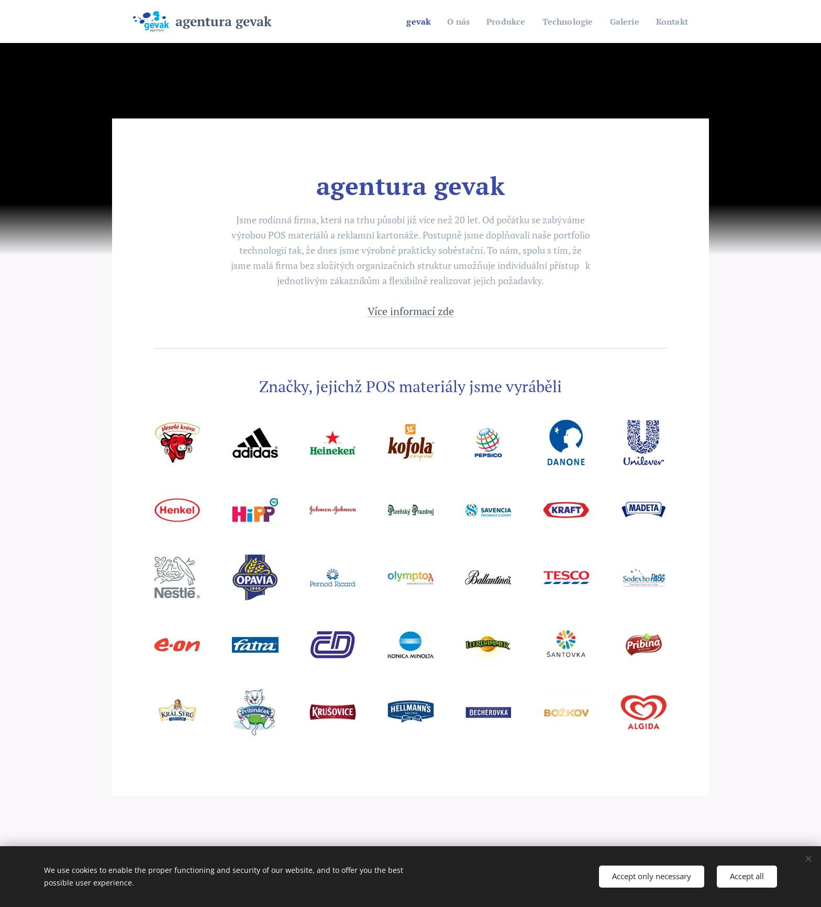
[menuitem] (408, 21)
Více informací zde (411, 311)
